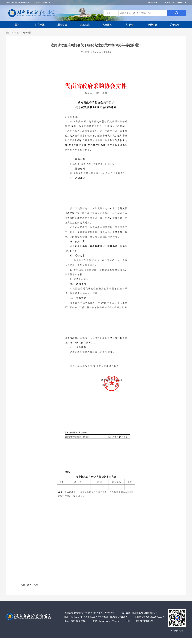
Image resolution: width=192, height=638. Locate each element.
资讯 (16, 32)
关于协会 (175, 24)
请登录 (38, 2)
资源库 (129, 24)
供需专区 (40, 24)
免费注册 (46, 2)
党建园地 (107, 24)
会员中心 (152, 24)
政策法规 (85, 24)
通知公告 (62, 24)
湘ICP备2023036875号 (103, 612)
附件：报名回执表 (81, 326)
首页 (17, 24)
